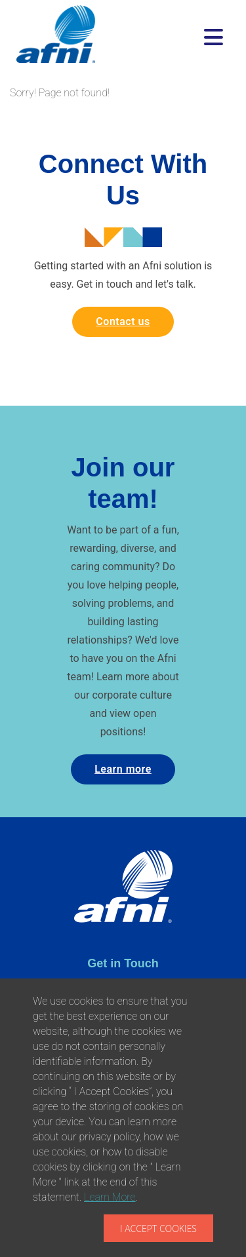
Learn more (123, 769)
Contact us (123, 321)
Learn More (110, 1197)
